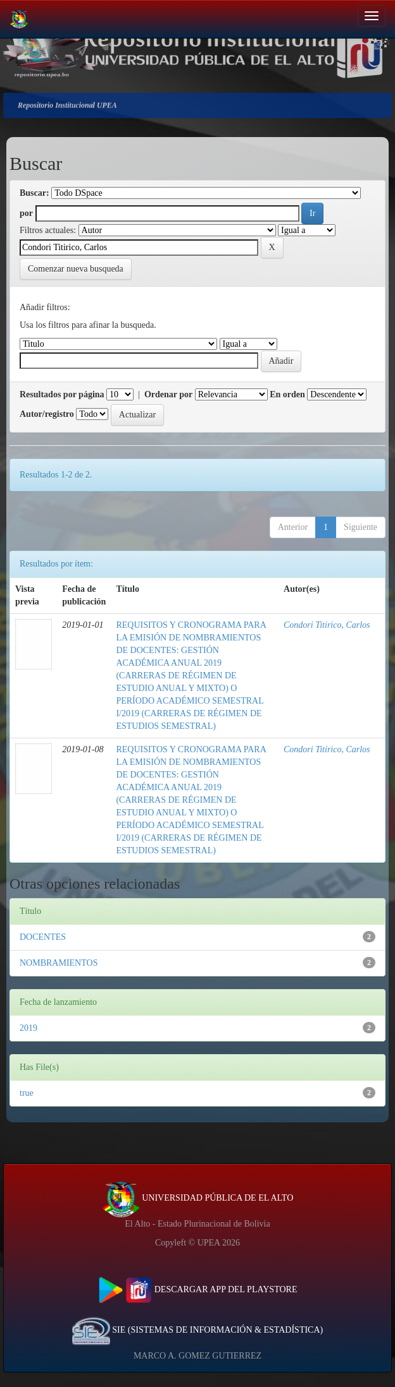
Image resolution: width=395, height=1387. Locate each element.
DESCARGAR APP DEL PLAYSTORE (198, 1289)
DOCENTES (43, 937)
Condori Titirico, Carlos (327, 625)
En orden (287, 394)
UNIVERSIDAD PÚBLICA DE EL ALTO (198, 1198)
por (26, 213)
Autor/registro (47, 414)
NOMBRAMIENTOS (58, 963)
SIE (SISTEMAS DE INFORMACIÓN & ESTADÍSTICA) (197, 1330)
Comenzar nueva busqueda (75, 268)
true (27, 1093)
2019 (28, 1028)
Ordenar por (168, 394)
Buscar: (34, 193)
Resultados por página (62, 394)
